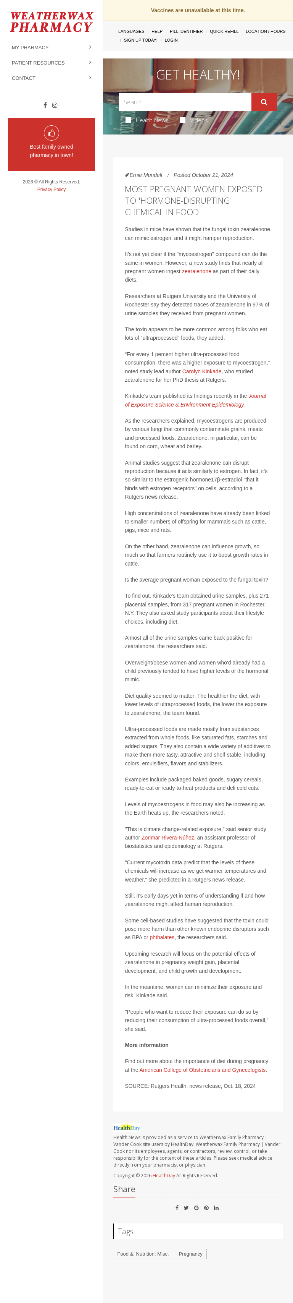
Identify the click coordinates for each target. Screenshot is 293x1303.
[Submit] (264, 102)
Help (157, 31)
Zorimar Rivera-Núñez (168, 838)
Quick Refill (224, 31)
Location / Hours (265, 31)
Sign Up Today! (141, 40)
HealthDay (164, 1175)
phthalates (162, 937)
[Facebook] (45, 105)
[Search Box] (185, 102)
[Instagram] (55, 105)
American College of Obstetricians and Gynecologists (203, 1070)
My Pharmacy (30, 47)
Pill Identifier (186, 31)
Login (171, 40)
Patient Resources (38, 63)
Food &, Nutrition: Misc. (143, 1254)
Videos (194, 120)
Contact (23, 78)
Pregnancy (191, 1254)
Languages (131, 31)
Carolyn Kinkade (202, 371)
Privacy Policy (51, 189)
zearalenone (196, 271)
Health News (147, 120)
